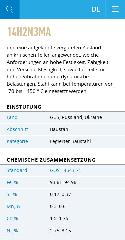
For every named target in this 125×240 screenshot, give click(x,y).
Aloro (30, 9)
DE (96, 9)
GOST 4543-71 (65, 170)
